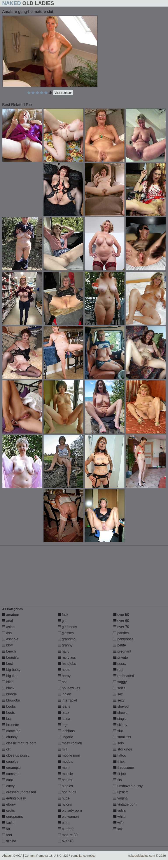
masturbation (70, 743)
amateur (10, 614)
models (65, 761)
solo (118, 743)
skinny (120, 725)
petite (119, 645)
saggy (120, 682)
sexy (118, 700)
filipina (9, 841)
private (120, 657)
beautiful (10, 657)
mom (64, 767)
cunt (7, 780)
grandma (67, 639)
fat (6, 829)
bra (6, 719)
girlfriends (67, 627)
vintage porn (125, 804)
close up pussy (15, 755)
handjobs (67, 663)
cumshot (10, 774)
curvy (8, 786)
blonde (9, 694)
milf (62, 749)
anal (7, 621)
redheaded (123, 676)
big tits (9, 676)
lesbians (66, 731)
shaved (121, 706)
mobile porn (69, 755)
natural (65, 780)
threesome (123, 767)
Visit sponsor (63, 92)
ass (7, 633)
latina (64, 719)
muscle (65, 774)
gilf (62, 621)
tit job (119, 774)
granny (65, 645)
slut (118, 731)
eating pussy (14, 798)
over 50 (121, 614)
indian (64, 694)
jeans (64, 706)
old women (68, 816)
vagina (120, 798)
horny (64, 676)
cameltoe (11, 731)
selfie (119, 688)
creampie (11, 767)
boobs (9, 706)
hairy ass (67, 657)
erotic (8, 810)
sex (118, 694)
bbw (7, 645)
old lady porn (70, 810)
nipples (65, 786)
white (119, 816)
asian (8, 627)
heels (64, 670)
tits (117, 780)
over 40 (66, 841)
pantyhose (123, 639)
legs (63, 725)
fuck (63, 614)
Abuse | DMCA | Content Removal (25, 855)
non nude (67, 792)
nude (64, 798)
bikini (8, 682)
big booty (11, 670)
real (118, 670)
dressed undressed (19, 792)
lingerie (65, 737)
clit (6, 749)
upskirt (120, 792)
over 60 (121, 621)
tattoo (119, 755)
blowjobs (11, 700)
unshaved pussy (128, 786)
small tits (122, 737)
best (7, 663)
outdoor (66, 829)
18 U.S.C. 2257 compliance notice (72, 855)
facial (8, 823)
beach (9, 651)
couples (10, 761)
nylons (65, 804)
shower (121, 712)
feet (7, 835)
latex (63, 712)
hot (62, 682)
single (119, 719)
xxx (117, 829)
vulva (119, 810)
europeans (12, 816)
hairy (63, 651)
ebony (9, 804)
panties (121, 633)
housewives (69, 688)
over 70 (121, 627)
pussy (119, 663)
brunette (10, 725)
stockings (122, 749)
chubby (10, 737)
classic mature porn (19, 743)
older (64, 823)
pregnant (122, 651)
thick (118, 761)
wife (118, 823)
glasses (66, 633)
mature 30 (67, 835)
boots (8, 712)
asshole (10, 639)
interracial (67, 700)
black (8, 688)
